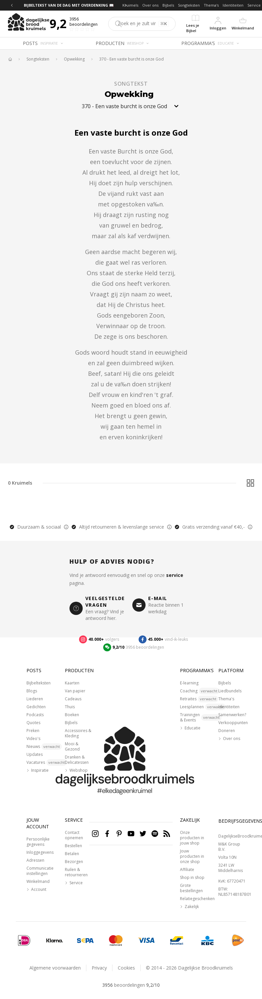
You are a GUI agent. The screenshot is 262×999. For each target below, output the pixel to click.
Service (254, 5)
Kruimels (130, 5)
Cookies (126, 968)
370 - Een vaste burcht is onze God (131, 59)
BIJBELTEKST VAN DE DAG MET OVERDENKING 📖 (69, 5)
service (174, 575)
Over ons (150, 5)
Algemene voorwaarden (55, 968)
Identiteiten (233, 5)
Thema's (211, 5)
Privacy (99, 968)
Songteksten (189, 5)
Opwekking (74, 59)
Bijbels (168, 5)
